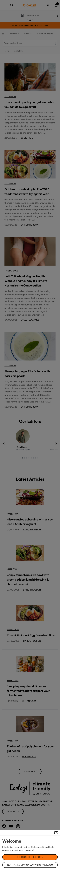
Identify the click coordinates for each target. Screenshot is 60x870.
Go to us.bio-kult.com (30, 857)
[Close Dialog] (56, 833)
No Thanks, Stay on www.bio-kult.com (30, 864)
